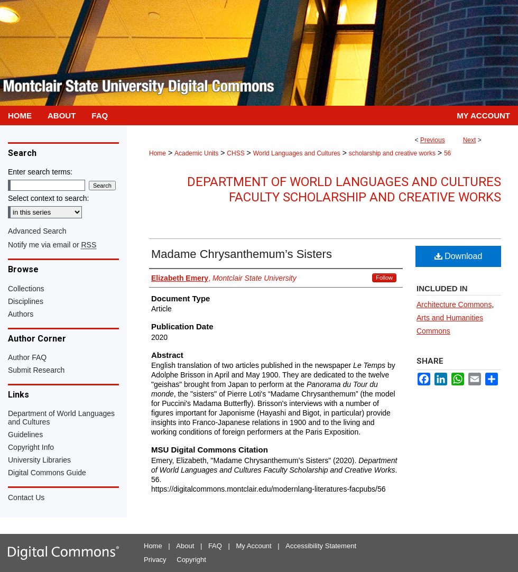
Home (157, 153)
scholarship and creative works (392, 153)
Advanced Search (37, 231)
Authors (20, 314)
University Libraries (39, 460)
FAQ (215, 546)
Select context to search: (48, 198)
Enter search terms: (40, 172)
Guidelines (25, 434)
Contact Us (26, 497)
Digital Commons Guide (47, 472)
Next (469, 140)
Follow (384, 277)
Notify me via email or (52, 245)
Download (458, 256)
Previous (432, 140)
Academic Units (196, 153)
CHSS (235, 153)
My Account (254, 546)
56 (447, 153)
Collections (26, 288)
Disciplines (25, 301)
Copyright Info (31, 447)
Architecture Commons (454, 304)
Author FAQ (27, 357)
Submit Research (36, 370)
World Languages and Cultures (296, 153)
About (185, 546)
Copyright (191, 560)
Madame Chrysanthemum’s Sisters (241, 254)
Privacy (155, 560)
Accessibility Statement (320, 546)
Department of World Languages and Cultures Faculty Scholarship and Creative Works (344, 189)
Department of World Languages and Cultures (61, 417)
